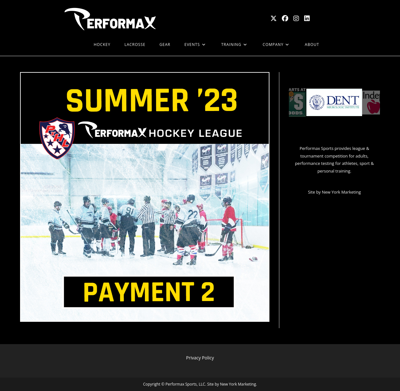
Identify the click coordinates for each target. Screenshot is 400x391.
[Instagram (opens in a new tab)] (296, 18)
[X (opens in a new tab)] (273, 18)
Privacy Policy (200, 358)
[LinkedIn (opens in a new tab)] (307, 18)
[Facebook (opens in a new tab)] (285, 18)
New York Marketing (341, 192)
